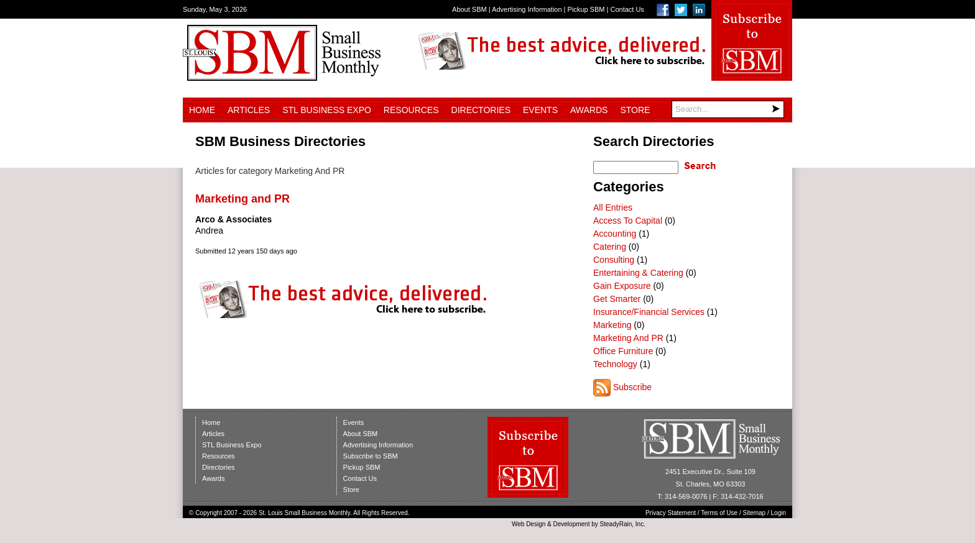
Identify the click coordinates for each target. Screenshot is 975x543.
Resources (411, 110)
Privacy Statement (670, 512)
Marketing (612, 325)
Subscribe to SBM (370, 456)
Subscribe (632, 387)
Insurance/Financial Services (649, 312)
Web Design (528, 524)
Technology (615, 364)
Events (540, 110)
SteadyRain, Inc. (622, 524)
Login (778, 512)
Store (635, 110)
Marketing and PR (242, 199)
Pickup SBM (586, 9)
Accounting (614, 234)
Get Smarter (616, 299)
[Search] (728, 109)
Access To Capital (627, 221)
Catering (609, 247)
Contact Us (627, 9)
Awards (589, 110)
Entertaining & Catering (638, 273)
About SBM (469, 9)
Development (571, 524)
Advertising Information (527, 9)
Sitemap (754, 512)
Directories (481, 110)
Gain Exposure (622, 286)
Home (202, 110)
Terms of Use (719, 512)
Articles (249, 110)
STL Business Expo (326, 110)
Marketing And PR (628, 338)
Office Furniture (623, 351)
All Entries (612, 207)
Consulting (613, 260)
